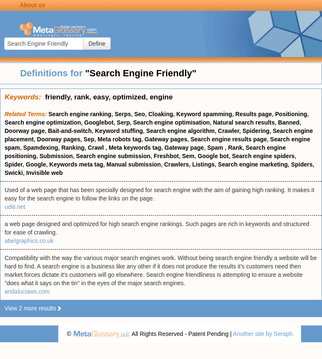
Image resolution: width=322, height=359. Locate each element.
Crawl (96, 147)
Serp (123, 122)
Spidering (256, 130)
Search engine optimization (43, 122)
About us (32, 5)
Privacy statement (252, 350)
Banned (288, 122)
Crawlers (176, 164)
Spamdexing (40, 147)
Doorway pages (58, 139)
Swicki (14, 172)
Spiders (301, 164)
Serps (122, 114)
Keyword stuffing (119, 130)
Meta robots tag (119, 139)
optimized (128, 97)
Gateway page (184, 147)
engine (161, 97)
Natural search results (244, 122)
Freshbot (166, 156)
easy (101, 97)
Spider (14, 164)
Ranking (72, 147)
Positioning (291, 114)
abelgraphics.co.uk (29, 240)
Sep (88, 139)
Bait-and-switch (69, 130)
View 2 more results (33, 308)
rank (81, 97)
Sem (188, 156)
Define (96, 43)
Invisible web (44, 172)
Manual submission (133, 164)
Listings (203, 164)
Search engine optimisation (171, 122)
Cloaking (160, 114)
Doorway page (25, 130)
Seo (139, 114)
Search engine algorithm (180, 130)
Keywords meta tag (76, 164)
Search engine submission (113, 156)
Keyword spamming (204, 114)
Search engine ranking (80, 114)
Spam (216, 147)
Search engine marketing (253, 164)
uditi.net (15, 206)
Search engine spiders (263, 156)
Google (36, 164)
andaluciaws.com (27, 291)
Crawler (228, 130)
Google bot (213, 156)
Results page (253, 114)
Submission (56, 156)
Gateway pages (166, 139)
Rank (235, 147)
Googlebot (99, 122)
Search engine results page (229, 139)
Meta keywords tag (135, 147)
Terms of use (297, 350)
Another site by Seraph (263, 333)
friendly (57, 97)
